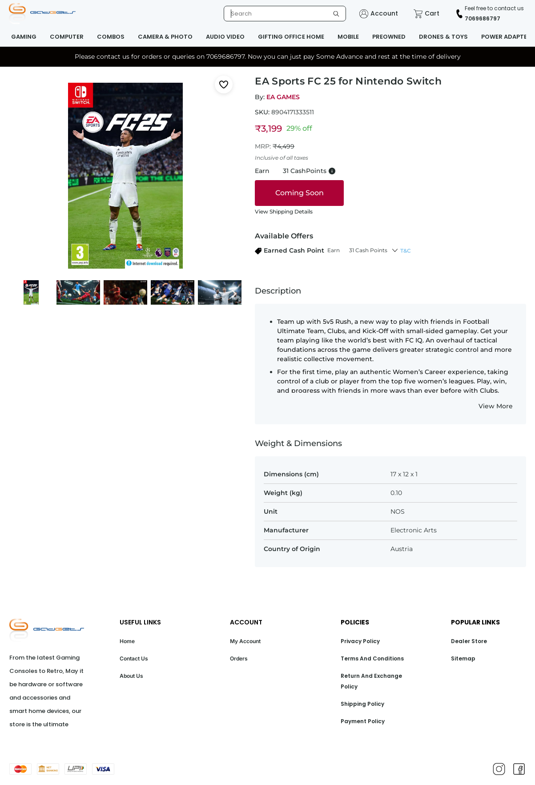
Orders (239, 658)
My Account (245, 641)
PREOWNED (389, 36)
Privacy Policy (360, 641)
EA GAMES (283, 97)
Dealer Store (469, 641)
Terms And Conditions (372, 658)
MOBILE (348, 36)
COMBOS (111, 36)
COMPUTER (67, 36)
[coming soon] (299, 193)
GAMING (23, 36)
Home (127, 641)
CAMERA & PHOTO (165, 36)
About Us (131, 675)
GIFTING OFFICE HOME (291, 36)
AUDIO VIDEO (225, 36)
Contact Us (134, 658)
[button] (321, 250)
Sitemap (463, 658)
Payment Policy (363, 721)
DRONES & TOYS (443, 36)
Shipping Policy (362, 704)
